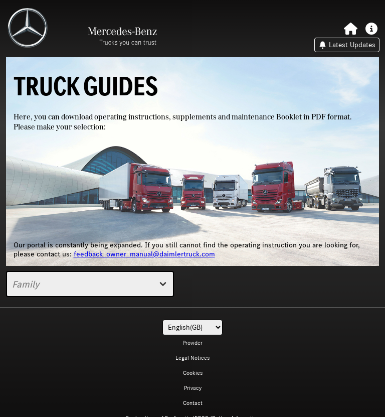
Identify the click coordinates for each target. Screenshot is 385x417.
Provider (192, 343)
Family (90, 284)
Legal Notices (192, 358)
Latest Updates (346, 45)
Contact (193, 403)
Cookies (193, 373)
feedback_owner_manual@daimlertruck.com (144, 253)
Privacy (193, 388)
